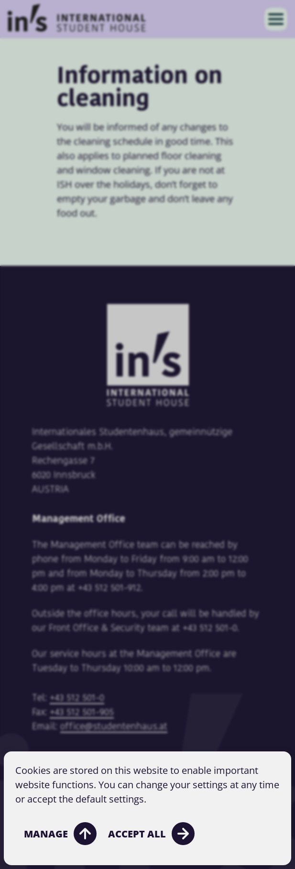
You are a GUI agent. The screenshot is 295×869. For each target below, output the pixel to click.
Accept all (151, 833)
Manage (60, 833)
